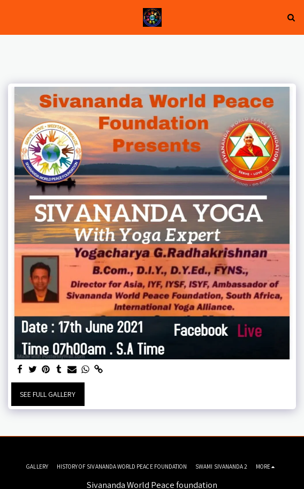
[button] (12, 17)
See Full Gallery (47, 394)
